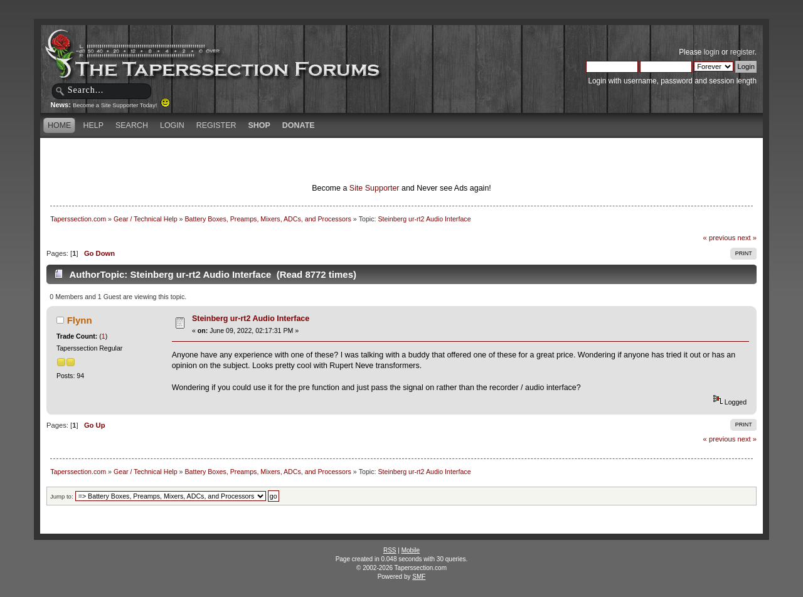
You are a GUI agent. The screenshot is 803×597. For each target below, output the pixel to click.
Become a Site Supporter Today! (121, 105)
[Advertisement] (253, 160)
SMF (418, 576)
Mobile (411, 550)
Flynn (79, 320)
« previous (719, 237)
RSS (389, 550)
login (712, 52)
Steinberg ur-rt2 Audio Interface (250, 318)
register (742, 52)
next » (747, 237)
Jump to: (61, 496)
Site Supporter (374, 188)
